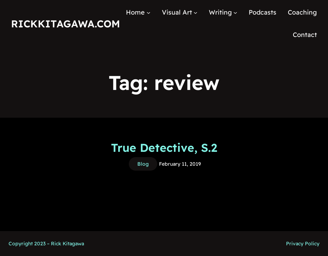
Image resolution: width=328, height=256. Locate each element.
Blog (143, 164)
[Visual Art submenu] (195, 13)
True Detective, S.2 (164, 147)
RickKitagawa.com (65, 23)
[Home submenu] (148, 13)
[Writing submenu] (235, 13)
